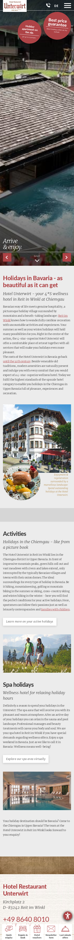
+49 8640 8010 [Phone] (26, 919)
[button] (67, 257)
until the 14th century (17, 361)
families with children (55, 609)
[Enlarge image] (37, 438)
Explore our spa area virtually (25, 759)
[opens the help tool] (67, 915)
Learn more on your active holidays (29, 621)
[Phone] (48, 5)
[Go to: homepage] (13, 6)
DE (56, 6)
